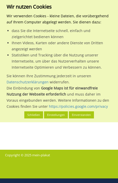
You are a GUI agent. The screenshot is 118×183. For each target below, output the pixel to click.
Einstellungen (56, 115)
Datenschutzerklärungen (28, 82)
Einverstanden (81, 115)
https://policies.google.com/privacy (78, 106)
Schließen (33, 115)
